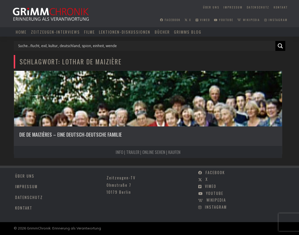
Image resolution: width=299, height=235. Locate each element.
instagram (276, 20)
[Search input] (146, 46)
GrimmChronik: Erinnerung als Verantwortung (64, 228)
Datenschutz (258, 7)
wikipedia (248, 20)
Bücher (162, 32)
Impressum (233, 7)
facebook (170, 20)
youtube (223, 20)
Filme (89, 32)
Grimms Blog (187, 32)
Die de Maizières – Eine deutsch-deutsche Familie (70, 134)
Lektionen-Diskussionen (124, 32)
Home (21, 32)
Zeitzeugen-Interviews (55, 32)
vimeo (203, 20)
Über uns (211, 7)
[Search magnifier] (280, 46)
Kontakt (281, 7)
